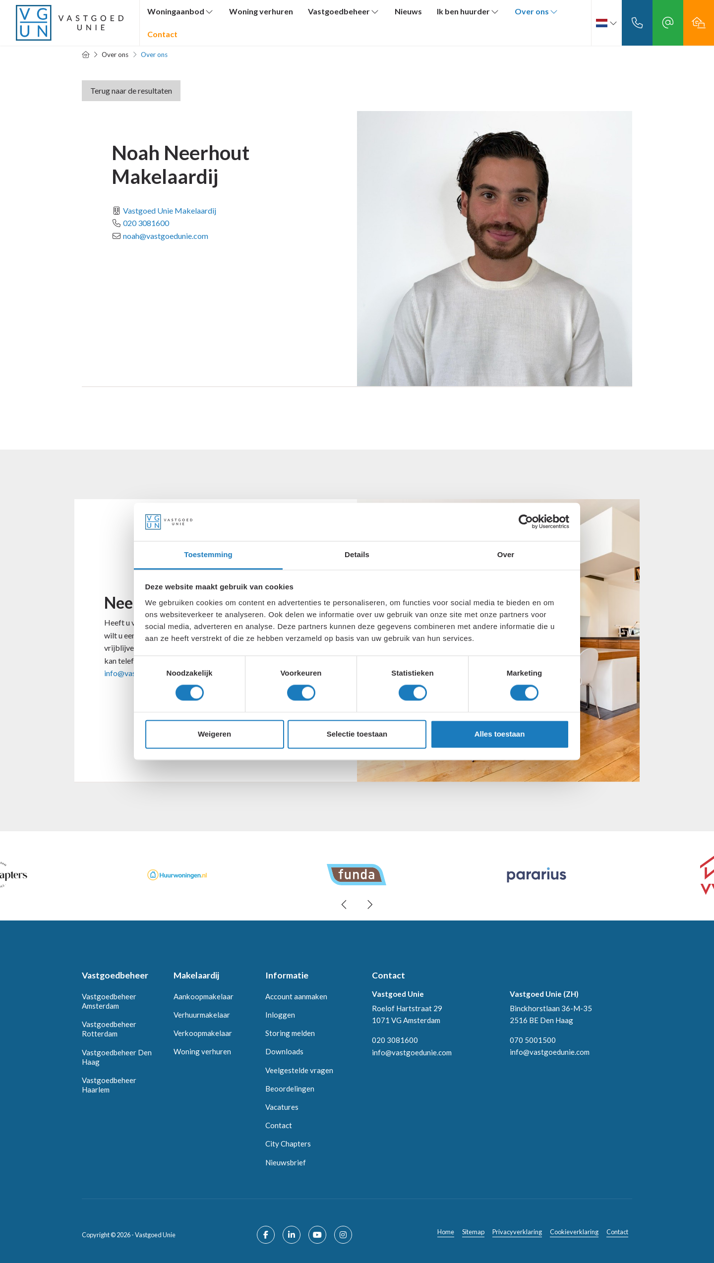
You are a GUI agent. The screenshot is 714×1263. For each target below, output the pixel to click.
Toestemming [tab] (208, 554)
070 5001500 (533, 1039)
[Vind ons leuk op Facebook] (266, 1235)
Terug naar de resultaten (131, 90)
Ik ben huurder (468, 11)
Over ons (537, 11)
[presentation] (345, 905)
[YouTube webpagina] (317, 1235)
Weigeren (214, 734)
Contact (162, 34)
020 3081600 (146, 223)
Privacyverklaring (517, 1232)
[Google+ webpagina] (343, 1235)
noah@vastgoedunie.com (165, 235)
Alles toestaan (500, 734)
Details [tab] (357, 554)
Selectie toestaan (357, 734)
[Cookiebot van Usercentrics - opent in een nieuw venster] (525, 522)
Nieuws (408, 11)
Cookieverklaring (574, 1232)
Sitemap (473, 1232)
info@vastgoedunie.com (412, 1051)
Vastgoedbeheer (344, 11)
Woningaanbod (180, 11)
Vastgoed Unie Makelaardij (169, 210)
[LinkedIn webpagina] (291, 1235)
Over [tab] (506, 554)
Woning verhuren (261, 11)
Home (445, 1232)
